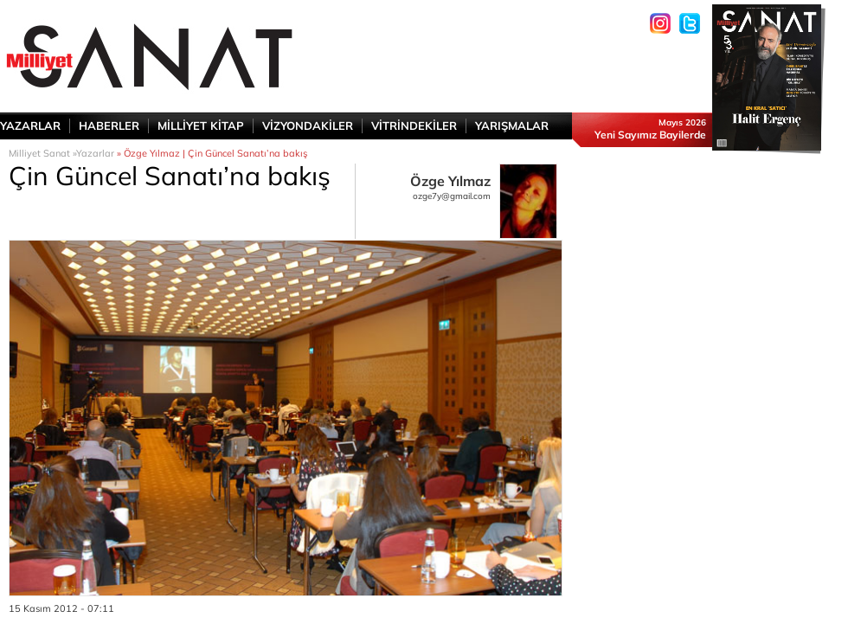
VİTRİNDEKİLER (414, 125)
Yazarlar (95, 153)
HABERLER (109, 125)
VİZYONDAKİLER (307, 125)
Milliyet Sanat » (42, 153)
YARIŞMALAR (512, 125)
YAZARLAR (30, 125)
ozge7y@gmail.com (452, 196)
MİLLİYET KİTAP (200, 125)
